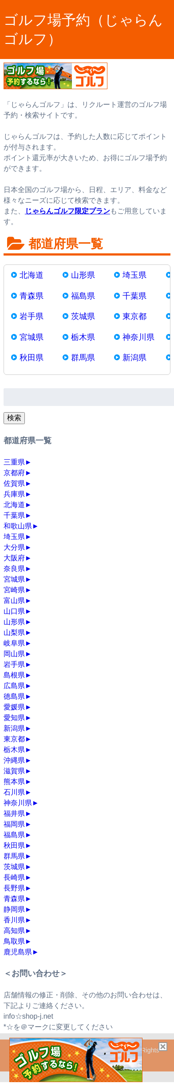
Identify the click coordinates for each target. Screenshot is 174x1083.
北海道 (32, 275)
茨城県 (83, 316)
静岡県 (14, 909)
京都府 (14, 473)
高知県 (14, 930)
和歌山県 (18, 526)
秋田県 (32, 357)
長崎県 (14, 877)
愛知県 (14, 717)
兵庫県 (14, 494)
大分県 (14, 547)
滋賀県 (14, 771)
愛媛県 (14, 707)
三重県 (14, 462)
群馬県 (83, 357)
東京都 (134, 316)
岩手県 (32, 316)
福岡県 (14, 824)
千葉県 (134, 295)
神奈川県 (138, 337)
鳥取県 (14, 941)
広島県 (14, 685)
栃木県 (83, 337)
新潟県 (134, 357)
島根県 (14, 675)
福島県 (83, 295)
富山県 (14, 600)
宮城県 (32, 337)
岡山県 (14, 654)
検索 (14, 417)
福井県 (14, 813)
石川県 (14, 792)
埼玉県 (134, 275)
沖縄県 (14, 760)
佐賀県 (14, 483)
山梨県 (14, 632)
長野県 (14, 888)
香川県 (14, 920)
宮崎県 (14, 590)
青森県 (32, 295)
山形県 (83, 275)
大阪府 (14, 558)
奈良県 (14, 568)
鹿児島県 (18, 952)
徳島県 (14, 696)
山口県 (14, 611)
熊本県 (14, 781)
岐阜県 (14, 643)
